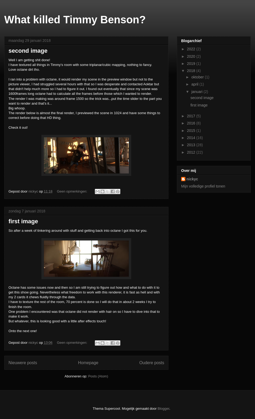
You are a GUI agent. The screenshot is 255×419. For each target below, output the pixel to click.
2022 (191, 49)
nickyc (192, 179)
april (195, 84)
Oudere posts (151, 362)
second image (28, 50)
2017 (191, 116)
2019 (191, 63)
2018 (191, 71)
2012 (191, 152)
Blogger (163, 409)
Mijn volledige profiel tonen (203, 186)
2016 (191, 123)
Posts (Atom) (98, 376)
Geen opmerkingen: (72, 191)
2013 (191, 145)
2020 (191, 56)
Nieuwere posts (22, 362)
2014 (191, 138)
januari (197, 92)
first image (23, 221)
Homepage (88, 362)
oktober (198, 77)
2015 (191, 130)
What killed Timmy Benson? (75, 19)
